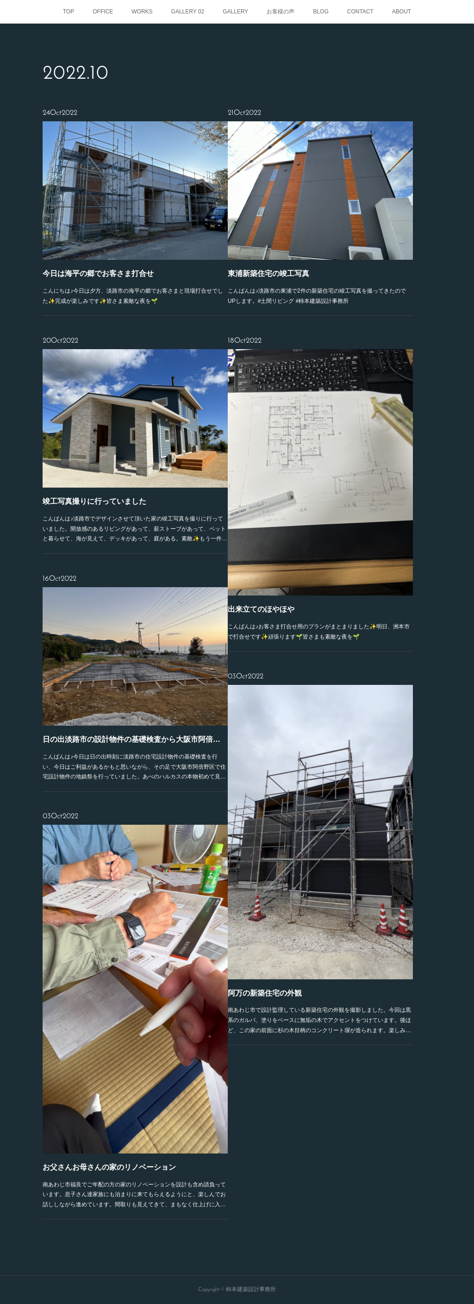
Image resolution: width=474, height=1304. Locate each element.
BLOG (320, 11)
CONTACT (360, 11)
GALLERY (235, 11)
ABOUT (401, 11)
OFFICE (103, 11)
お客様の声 (280, 11)
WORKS (141, 11)
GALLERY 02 (188, 11)
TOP (68, 11)
